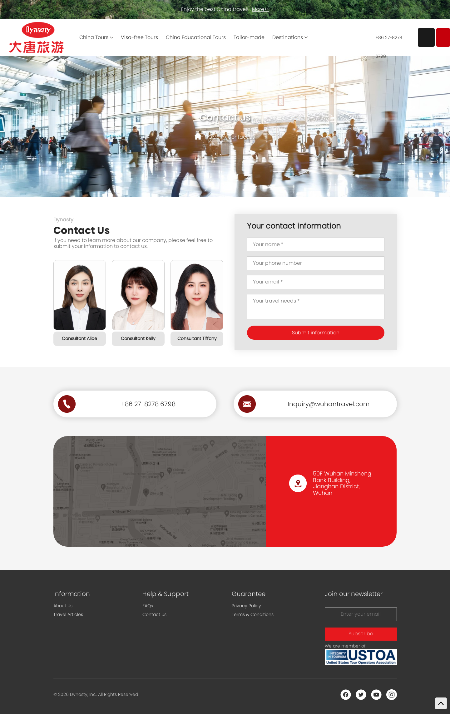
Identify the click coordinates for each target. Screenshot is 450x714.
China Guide (94, 74)
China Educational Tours (196, 37)
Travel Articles (68, 614)
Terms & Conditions (253, 614)
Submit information (315, 332)
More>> (260, 9)
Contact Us (154, 614)
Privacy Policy (246, 606)
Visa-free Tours (139, 37)
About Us (62, 606)
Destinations (287, 37)
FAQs (147, 606)
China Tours (93, 37)
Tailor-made (249, 37)
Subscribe (361, 633)
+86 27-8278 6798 (388, 40)
